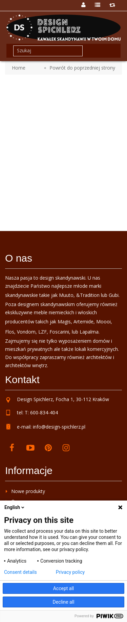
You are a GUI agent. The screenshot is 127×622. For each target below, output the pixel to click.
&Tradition (88, 295)
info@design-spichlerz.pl (59, 426)
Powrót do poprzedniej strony (82, 67)
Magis (64, 321)
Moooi (103, 321)
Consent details (20, 572)
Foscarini (59, 331)
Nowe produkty (28, 491)
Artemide (83, 321)
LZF (42, 331)
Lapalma (89, 331)
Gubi (114, 295)
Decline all (64, 602)
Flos (9, 331)
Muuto (66, 295)
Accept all (63, 588)
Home (18, 67)
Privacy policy (70, 572)
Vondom (26, 331)
